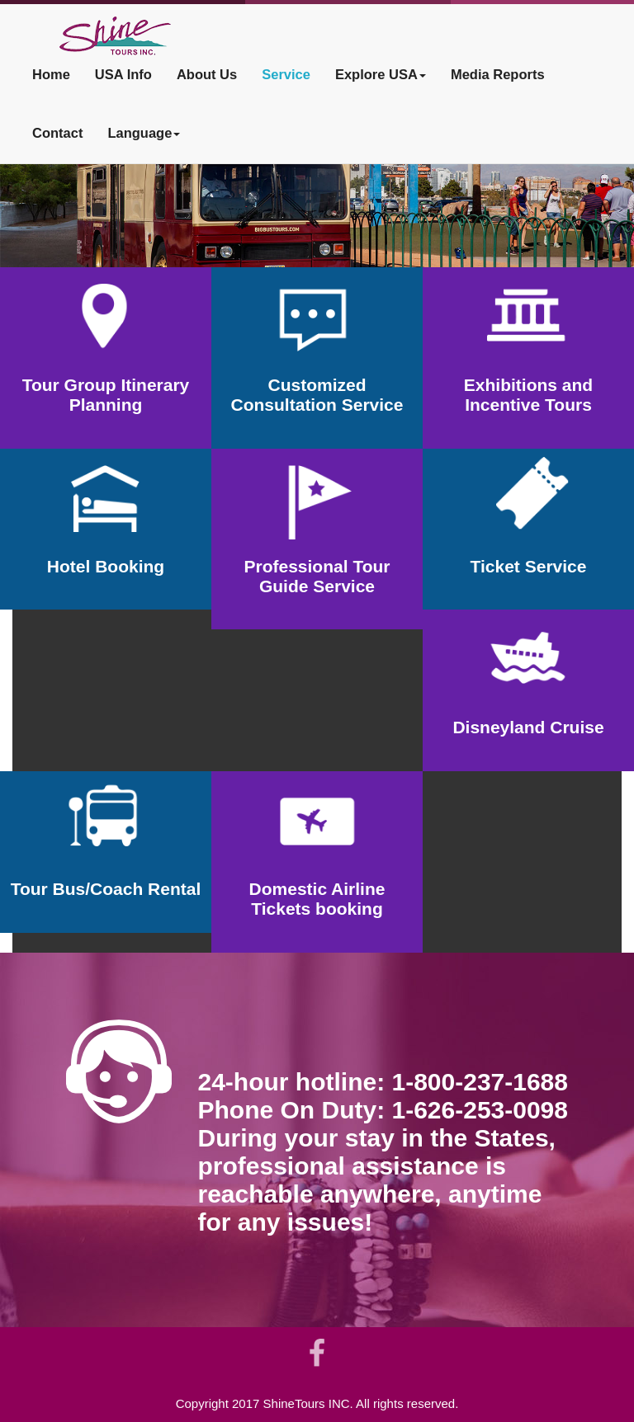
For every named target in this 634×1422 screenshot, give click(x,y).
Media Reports (498, 74)
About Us (207, 74)
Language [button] (143, 132)
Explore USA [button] (380, 74)
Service (286, 74)
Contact (57, 132)
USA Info (123, 74)
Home (51, 74)
